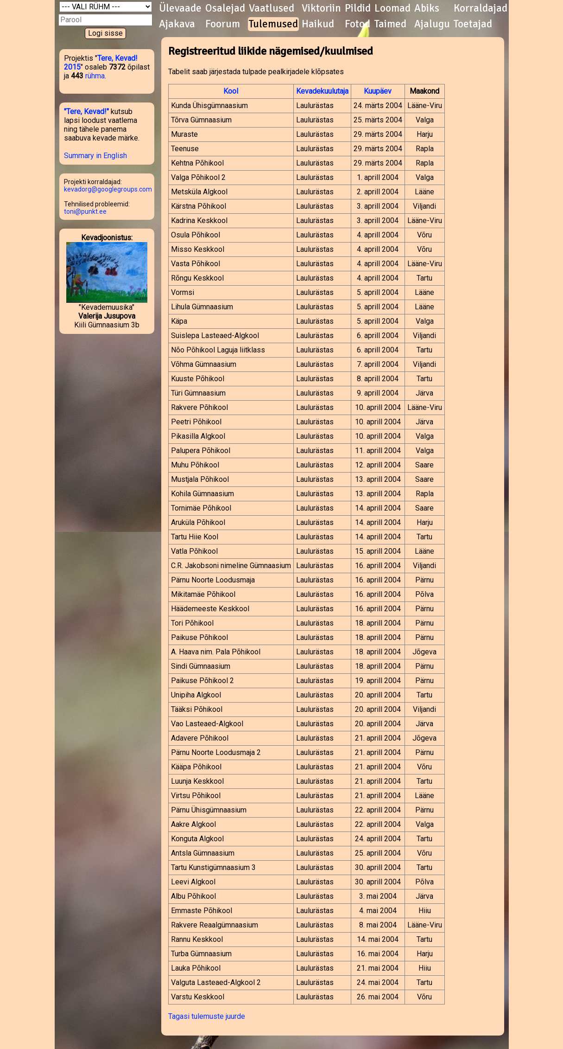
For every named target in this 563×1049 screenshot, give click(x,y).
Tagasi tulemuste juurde (206, 1016)
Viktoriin (321, 8)
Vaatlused (271, 8)
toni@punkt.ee (85, 211)
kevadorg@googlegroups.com (108, 189)
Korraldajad (480, 8)
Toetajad (473, 24)
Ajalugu (432, 24)
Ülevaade (180, 8)
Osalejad (225, 8)
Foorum (222, 24)
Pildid (358, 8)
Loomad (392, 8)
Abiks (426, 8)
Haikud (318, 24)
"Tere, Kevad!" (86, 111)
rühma (95, 75)
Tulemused (273, 24)
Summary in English (95, 155)
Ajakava (177, 24)
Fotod (357, 24)
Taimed (390, 24)
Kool (230, 91)
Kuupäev (378, 91)
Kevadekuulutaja (322, 91)
